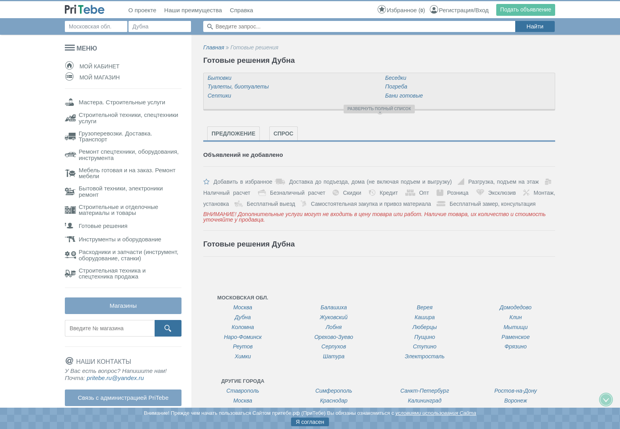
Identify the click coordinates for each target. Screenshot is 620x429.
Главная (213, 47)
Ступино (425, 347)
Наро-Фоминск (243, 337)
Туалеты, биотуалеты (238, 86)
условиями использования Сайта (435, 413)
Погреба (396, 86)
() (401, 10)
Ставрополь (243, 391)
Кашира (424, 317)
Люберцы (424, 327)
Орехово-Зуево (333, 337)
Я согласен (310, 422)
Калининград (425, 401)
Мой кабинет (92, 66)
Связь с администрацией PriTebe (123, 397)
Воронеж (515, 401)
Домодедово (516, 307)
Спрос (283, 133)
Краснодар (334, 401)
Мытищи (515, 327)
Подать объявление (525, 9)
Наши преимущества (193, 10)
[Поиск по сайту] (359, 26)
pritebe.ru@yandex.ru (115, 377)
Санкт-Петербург (424, 391)
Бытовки (219, 78)
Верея (425, 307)
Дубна (243, 317)
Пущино (424, 337)
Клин (515, 317)
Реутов (243, 347)
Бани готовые (404, 95)
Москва (242, 307)
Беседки (395, 78)
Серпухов (333, 347)
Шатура (334, 356)
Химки (242, 356)
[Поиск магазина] (109, 328)
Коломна (243, 327)
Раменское (515, 337)
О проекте (143, 10)
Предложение (233, 133)
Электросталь (425, 356)
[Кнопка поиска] (168, 328)
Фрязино (516, 347)
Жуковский (334, 317)
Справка (241, 10)
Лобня (334, 327)
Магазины (123, 305)
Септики (219, 95)
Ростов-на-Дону (515, 391)
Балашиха (334, 307)
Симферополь (333, 391)
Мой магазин (92, 77)
